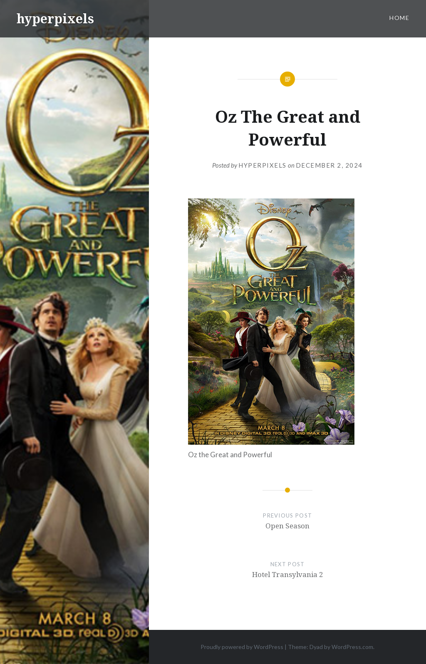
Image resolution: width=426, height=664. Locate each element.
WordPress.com (352, 646)
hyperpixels (55, 18)
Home (399, 17)
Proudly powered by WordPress (242, 646)
